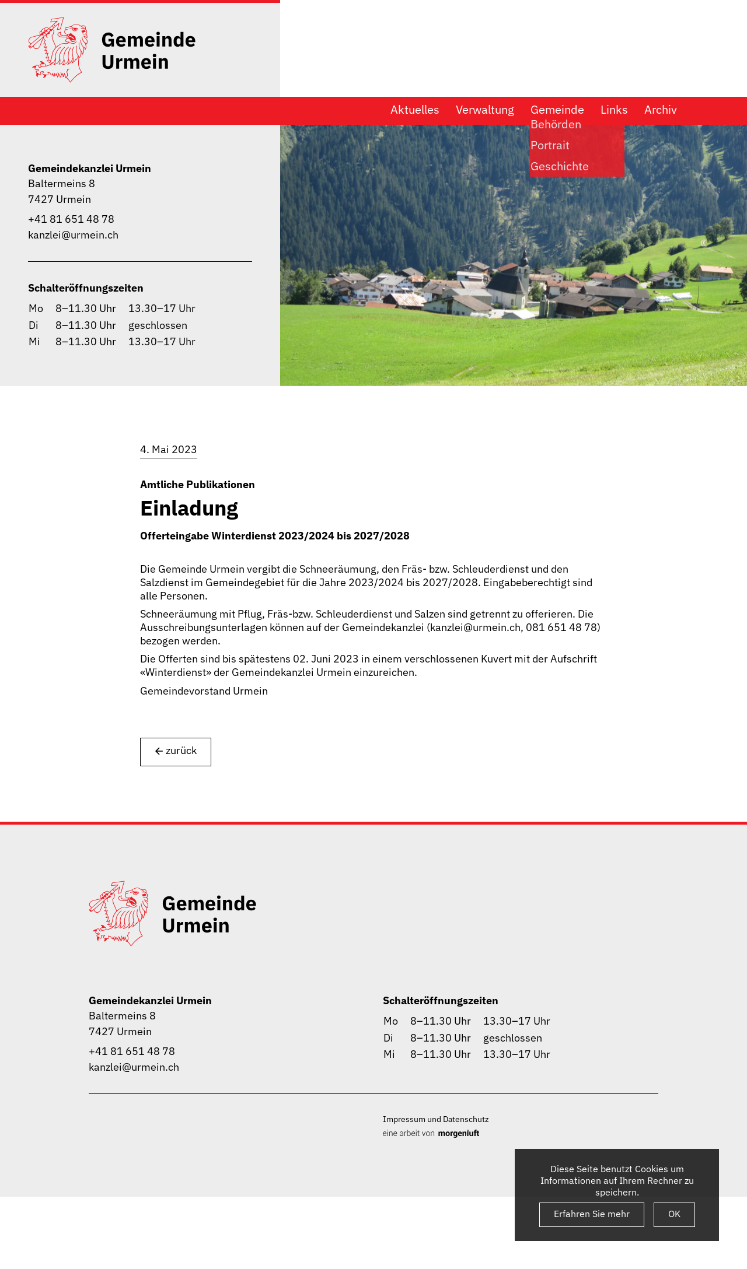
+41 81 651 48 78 (71, 219)
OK (674, 1213)
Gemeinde (557, 109)
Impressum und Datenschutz (436, 1118)
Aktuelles (414, 109)
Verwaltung (485, 109)
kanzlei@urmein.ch (73, 234)
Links (614, 109)
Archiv (660, 109)
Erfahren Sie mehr (592, 1213)
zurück (176, 751)
